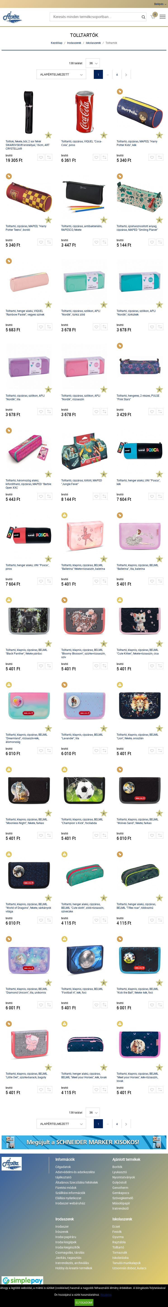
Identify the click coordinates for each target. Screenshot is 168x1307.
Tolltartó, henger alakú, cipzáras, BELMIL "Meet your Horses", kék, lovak (84, 1075)
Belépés (158, 4)
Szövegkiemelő (122, 1198)
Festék (117, 1231)
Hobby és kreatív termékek (73, 1268)
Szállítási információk (70, 1193)
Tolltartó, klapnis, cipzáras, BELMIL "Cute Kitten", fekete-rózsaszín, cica (138, 651)
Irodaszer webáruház (70, 1203)
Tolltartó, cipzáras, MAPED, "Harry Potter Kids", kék (137, 143)
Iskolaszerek (93, 43)
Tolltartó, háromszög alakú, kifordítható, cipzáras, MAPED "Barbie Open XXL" (28, 483)
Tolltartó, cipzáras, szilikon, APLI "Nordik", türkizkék (136, 312)
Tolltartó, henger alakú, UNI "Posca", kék (138, 482)
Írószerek (61, 1231)
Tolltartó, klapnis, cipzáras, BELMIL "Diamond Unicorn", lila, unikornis (26, 990)
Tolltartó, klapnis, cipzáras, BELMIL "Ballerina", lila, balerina (137, 566)
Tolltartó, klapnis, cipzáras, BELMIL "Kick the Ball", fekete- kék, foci (137, 990)
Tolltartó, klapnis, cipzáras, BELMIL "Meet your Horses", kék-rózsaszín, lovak (137, 1077)
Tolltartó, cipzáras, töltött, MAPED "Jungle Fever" (81, 482)
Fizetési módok (65, 1187)
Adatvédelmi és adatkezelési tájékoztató (75, 1174)
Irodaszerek (74, 43)
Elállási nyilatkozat (68, 1198)
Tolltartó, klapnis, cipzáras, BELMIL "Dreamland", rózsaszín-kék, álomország (26, 738)
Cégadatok (63, 1167)
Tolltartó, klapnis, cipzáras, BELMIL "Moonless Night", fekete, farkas (26, 821)
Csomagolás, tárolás (69, 1252)
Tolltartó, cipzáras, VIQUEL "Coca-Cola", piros (81, 143)
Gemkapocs (120, 1193)
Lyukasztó (119, 1172)
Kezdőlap (56, 43)
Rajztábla (119, 1242)
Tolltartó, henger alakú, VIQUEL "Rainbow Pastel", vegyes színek (25, 312)
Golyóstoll (119, 1182)
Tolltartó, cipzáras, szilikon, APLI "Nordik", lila (25, 397)
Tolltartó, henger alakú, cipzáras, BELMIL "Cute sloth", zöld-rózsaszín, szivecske (82, 907)
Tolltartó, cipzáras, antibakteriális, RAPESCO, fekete (81, 227)
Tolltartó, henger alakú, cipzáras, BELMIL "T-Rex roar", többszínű (136, 905)
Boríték (117, 1167)
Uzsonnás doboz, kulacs (129, 1268)
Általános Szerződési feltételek (76, 1182)
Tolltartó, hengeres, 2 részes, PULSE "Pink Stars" (138, 397)
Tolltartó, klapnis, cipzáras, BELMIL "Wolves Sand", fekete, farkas (137, 821)
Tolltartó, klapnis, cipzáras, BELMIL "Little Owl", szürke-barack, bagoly (26, 1075)
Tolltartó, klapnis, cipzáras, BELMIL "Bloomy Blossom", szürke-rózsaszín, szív (83, 653)
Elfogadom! (84, 1302)
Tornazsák (119, 1252)
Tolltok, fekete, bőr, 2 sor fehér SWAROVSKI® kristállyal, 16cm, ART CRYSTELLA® (28, 144)
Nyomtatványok (123, 1177)
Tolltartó (118, 1247)
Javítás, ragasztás (68, 1257)
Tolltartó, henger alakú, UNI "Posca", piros (27, 566)
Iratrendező (120, 1208)
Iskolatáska (120, 1257)
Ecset (116, 1226)
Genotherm (120, 1187)
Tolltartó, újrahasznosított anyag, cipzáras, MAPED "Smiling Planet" (137, 227)
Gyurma (118, 1237)
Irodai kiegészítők (67, 1247)
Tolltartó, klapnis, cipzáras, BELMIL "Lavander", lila (82, 736)
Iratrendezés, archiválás (72, 1263)
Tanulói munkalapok (126, 1263)
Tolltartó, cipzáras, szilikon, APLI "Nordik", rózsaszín (80, 397)
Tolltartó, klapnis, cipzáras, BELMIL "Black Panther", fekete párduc (26, 651)
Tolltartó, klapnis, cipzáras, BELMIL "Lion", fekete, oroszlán (137, 736)
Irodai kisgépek (65, 1242)
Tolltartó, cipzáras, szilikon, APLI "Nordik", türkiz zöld (80, 312)
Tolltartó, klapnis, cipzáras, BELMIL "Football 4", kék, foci (82, 990)
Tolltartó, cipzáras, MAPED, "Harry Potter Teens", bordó (26, 227)
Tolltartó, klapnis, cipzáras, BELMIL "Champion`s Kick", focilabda (82, 821)
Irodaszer (62, 1226)
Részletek (106, 1294)
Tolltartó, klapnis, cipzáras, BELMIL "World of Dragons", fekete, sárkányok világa (28, 907)
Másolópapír (121, 1203)
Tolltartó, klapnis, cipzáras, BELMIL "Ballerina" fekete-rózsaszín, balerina (83, 566)
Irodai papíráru (65, 1237)
